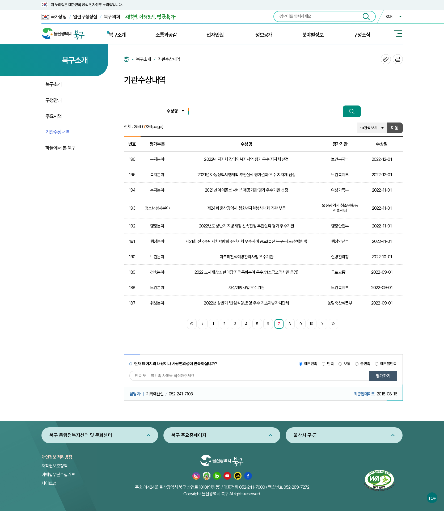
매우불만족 (388, 363)
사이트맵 (48, 483)
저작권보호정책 (54, 465)
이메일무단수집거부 (58, 474)
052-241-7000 (252, 487)
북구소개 (117, 35)
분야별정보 (312, 35)
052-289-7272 (296, 487)
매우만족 (310, 363)
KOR (389, 16)
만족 (330, 363)
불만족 (365, 363)
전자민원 (214, 35)
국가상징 (53, 17)
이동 (394, 127)
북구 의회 (112, 16)
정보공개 (263, 35)
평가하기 (383, 375)
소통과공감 (166, 35)
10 (311, 324)
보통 (347, 363)
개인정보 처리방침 (56, 457)
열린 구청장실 (85, 16)
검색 (352, 111)
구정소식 (361, 35)
